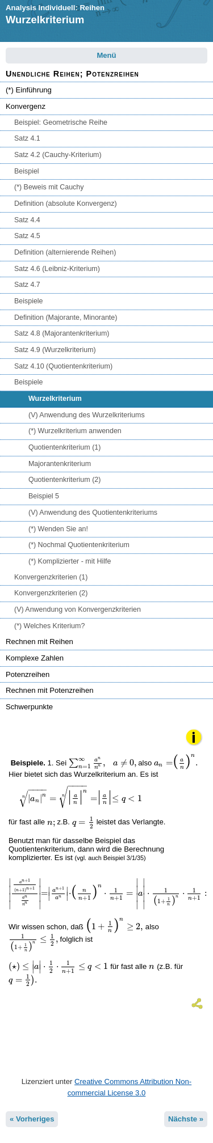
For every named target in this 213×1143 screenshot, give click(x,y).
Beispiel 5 (43, 496)
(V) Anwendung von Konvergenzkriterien (77, 609)
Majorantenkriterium (59, 464)
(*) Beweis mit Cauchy (49, 187)
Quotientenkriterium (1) (64, 447)
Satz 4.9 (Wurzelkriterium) (55, 350)
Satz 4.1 (27, 138)
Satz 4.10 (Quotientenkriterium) (63, 366)
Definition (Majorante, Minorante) (65, 317)
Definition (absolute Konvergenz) (65, 204)
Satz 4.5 (27, 236)
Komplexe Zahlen (35, 658)
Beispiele (28, 301)
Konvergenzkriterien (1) (50, 577)
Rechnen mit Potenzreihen (50, 690)
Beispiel (26, 171)
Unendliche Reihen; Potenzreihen (72, 73)
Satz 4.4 (27, 220)
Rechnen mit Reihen (39, 641)
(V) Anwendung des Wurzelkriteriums (86, 415)
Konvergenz (25, 106)
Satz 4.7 (27, 285)
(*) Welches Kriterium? (49, 626)
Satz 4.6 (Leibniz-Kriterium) (57, 269)
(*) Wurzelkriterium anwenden (75, 431)
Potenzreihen (27, 674)
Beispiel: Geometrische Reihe (60, 122)
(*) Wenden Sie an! (58, 529)
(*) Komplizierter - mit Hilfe (69, 561)
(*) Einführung (29, 90)
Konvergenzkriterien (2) (50, 593)
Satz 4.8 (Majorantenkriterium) (62, 333)
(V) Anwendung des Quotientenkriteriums (92, 513)
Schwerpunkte (29, 706)
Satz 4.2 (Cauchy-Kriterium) (58, 155)
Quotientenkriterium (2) (64, 480)
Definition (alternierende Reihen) (65, 252)
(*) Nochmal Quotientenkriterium (79, 545)
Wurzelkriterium (55, 399)
